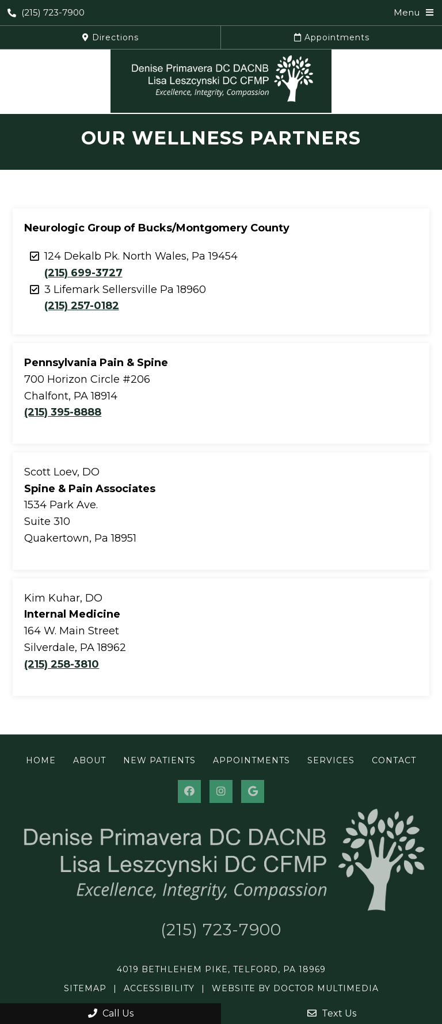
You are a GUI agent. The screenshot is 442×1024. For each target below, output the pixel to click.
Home (41, 760)
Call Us (111, 1013)
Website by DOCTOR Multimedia (295, 988)
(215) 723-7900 (46, 12)
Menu (407, 12)
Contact (394, 760)
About (89, 760)
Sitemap (85, 988)
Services (331, 760)
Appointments (331, 37)
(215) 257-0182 (81, 305)
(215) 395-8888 (62, 412)
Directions (110, 37)
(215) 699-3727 (83, 273)
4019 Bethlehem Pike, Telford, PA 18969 (221, 969)
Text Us (331, 1013)
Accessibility (159, 988)
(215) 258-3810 (61, 664)
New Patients (159, 760)
